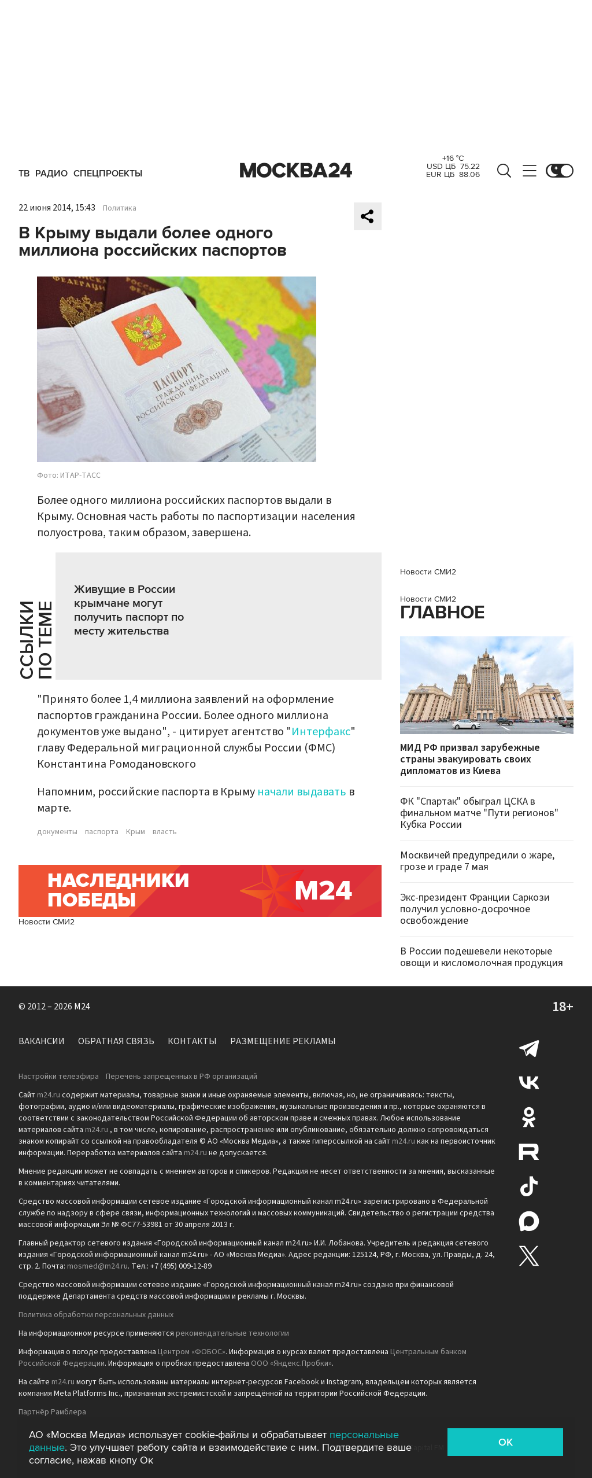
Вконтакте (529, 1082)
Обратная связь (116, 1041)
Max (529, 1221)
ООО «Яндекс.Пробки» (291, 1363)
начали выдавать (301, 792)
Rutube (529, 1151)
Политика (119, 208)
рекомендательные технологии (232, 1333)
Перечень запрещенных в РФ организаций (181, 1076)
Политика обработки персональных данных (95, 1315)
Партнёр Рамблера (52, 1412)
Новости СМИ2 (46, 922)
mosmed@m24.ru (97, 1266)
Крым (135, 832)
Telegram (529, 1047)
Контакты (192, 1041)
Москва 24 (296, 170)
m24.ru (48, 1095)
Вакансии (41, 1041)
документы (57, 832)
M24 (82, 1006)
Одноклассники (529, 1117)
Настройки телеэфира (58, 1076)
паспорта (102, 832)
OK (505, 1442)
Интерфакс (320, 732)
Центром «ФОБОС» (191, 1352)
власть (165, 832)
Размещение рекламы (283, 1041)
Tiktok (529, 1186)
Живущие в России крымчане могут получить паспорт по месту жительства (129, 610)
